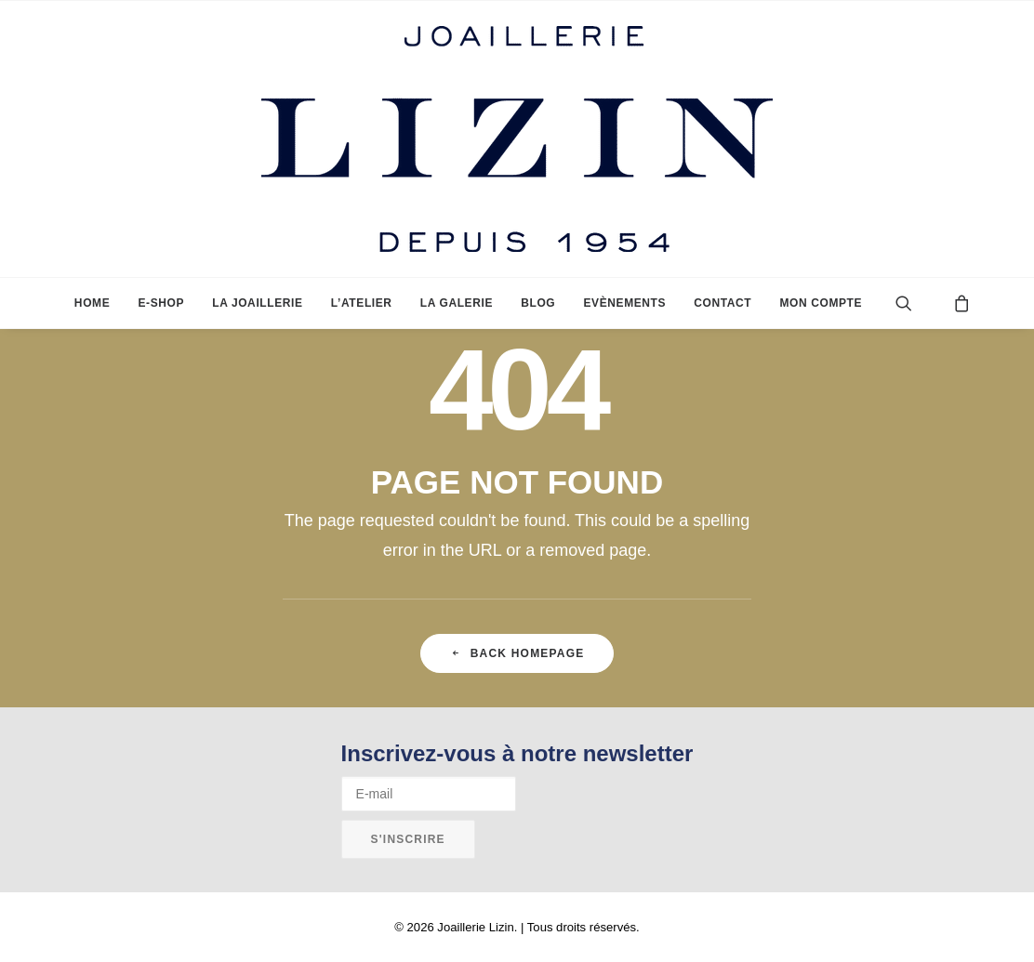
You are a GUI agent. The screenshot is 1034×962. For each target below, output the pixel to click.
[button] (918, 303)
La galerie (456, 303)
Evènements (624, 303)
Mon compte (820, 303)
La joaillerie (257, 303)
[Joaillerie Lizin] (517, 139)
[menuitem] (92, 303)
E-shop (161, 303)
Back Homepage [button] (517, 653)
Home (92, 303)
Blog (538, 303)
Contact (722, 303)
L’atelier (361, 303)
